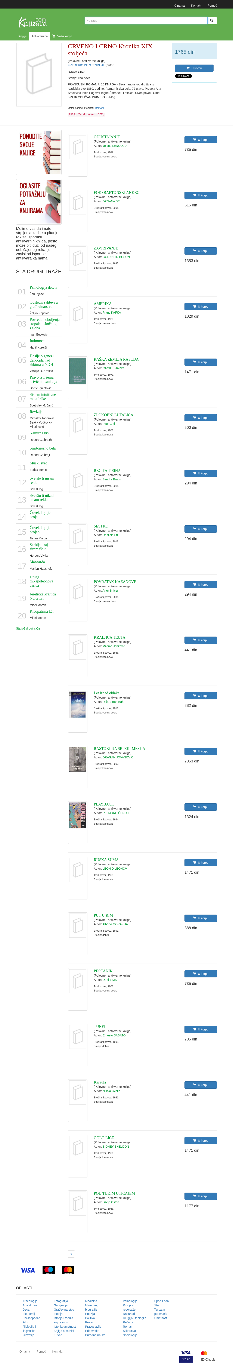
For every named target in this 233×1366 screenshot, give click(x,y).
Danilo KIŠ (110, 979)
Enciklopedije (31, 1318)
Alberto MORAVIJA (115, 924)
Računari (129, 1314)
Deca (25, 1309)
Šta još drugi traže (28, 628)
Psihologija (130, 1301)
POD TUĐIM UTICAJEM (114, 1193)
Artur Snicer (110, 590)
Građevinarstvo (64, 1309)
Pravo (89, 1322)
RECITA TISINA (107, 470)
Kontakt (196, 5)
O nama (179, 5)
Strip (157, 1305)
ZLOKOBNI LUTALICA (113, 415)
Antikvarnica (39, 36)
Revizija (36, 412)
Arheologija (29, 1301)
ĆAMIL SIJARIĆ (113, 368)
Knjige (22, 36)
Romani (99, 108)
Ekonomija (29, 1314)
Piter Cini (109, 423)
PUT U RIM (103, 915)
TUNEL (100, 1026)
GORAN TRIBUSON (116, 257)
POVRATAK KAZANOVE (115, 582)
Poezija (90, 1314)
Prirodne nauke (95, 1335)
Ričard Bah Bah (113, 701)
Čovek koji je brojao (40, 514)
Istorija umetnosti (65, 1326)
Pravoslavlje (93, 1326)
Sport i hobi (162, 1301)
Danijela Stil (110, 535)
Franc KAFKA (112, 312)
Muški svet (38, 463)
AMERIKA (103, 304)
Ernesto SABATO (114, 1035)
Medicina (91, 1301)
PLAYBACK (104, 804)
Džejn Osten (111, 1202)
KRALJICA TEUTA (109, 637)
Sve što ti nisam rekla (42, 480)
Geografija (61, 1305)
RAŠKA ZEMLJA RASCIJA (116, 359)
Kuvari (58, 1335)
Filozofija (28, 1335)
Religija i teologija (134, 1318)
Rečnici (128, 1322)
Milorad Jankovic (114, 646)
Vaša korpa (62, 36)
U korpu (194, 68)
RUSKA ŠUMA (106, 860)
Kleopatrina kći (41, 611)
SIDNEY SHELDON (116, 1146)
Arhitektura (29, 1305)
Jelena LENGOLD (115, 145)
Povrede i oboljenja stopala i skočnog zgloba (45, 323)
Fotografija (61, 1301)
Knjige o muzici (64, 1331)
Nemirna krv (39, 433)
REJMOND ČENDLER (118, 813)
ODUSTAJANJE (107, 137)
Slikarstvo (129, 1331)
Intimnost (37, 341)
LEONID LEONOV (115, 868)
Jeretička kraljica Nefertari (43, 596)
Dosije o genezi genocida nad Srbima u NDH (42, 360)
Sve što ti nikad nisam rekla (42, 497)
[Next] (71, 1254)
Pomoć (212, 5)
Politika (90, 1318)
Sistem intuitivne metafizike (43, 396)
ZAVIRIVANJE (106, 248)
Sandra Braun (112, 479)
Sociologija (130, 1335)
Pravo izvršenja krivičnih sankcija (43, 379)
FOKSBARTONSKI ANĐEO (117, 192)
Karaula (100, 1082)
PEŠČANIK (103, 971)
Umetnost (160, 1318)
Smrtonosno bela (43, 448)
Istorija (58, 1314)
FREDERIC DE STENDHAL (87, 65)
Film (25, 1322)
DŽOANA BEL (112, 201)
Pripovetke (92, 1331)
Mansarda (37, 562)
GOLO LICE (104, 1138)
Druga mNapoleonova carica (41, 581)
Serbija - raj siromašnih (39, 547)
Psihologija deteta (43, 287)
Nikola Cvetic (111, 1091)
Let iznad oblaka (106, 693)
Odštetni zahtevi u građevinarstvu (44, 304)
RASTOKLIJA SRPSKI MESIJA (119, 748)
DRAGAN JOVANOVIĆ (118, 757)
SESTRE (101, 526)
